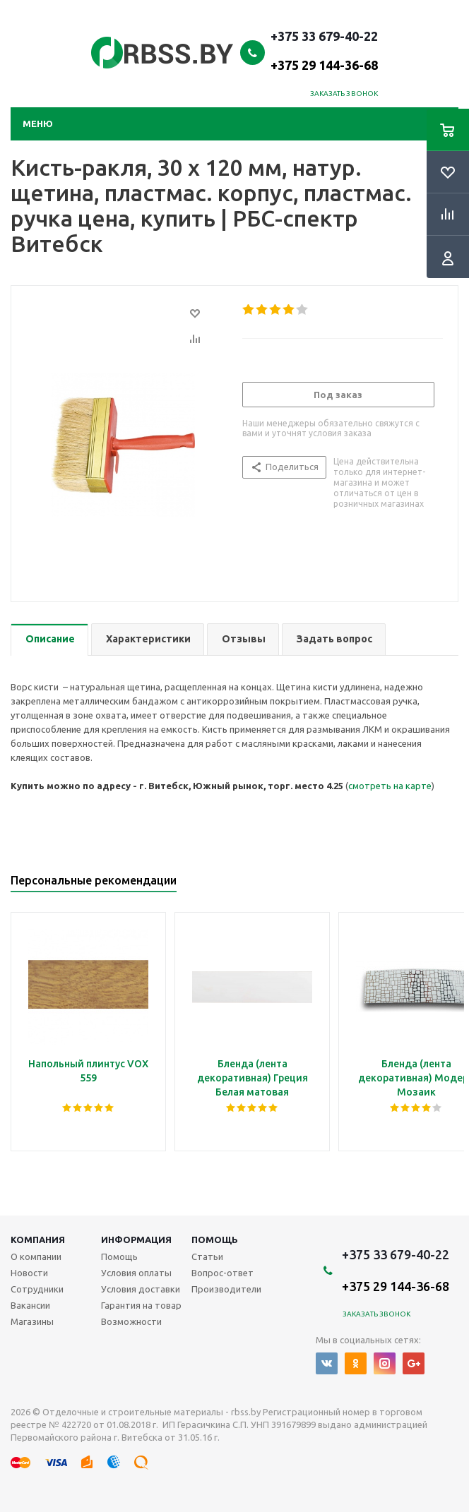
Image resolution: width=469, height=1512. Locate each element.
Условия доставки (140, 1289)
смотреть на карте (390, 786)
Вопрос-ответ (222, 1273)
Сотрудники (37, 1289)
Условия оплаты (136, 1273)
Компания (38, 1239)
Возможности (131, 1321)
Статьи (207, 1256)
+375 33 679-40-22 (324, 50)
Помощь (214, 1239)
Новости (29, 1273)
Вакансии (30, 1305)
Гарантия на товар (141, 1305)
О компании (36, 1256)
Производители (226, 1289)
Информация (136, 1239)
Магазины (32, 1321)
